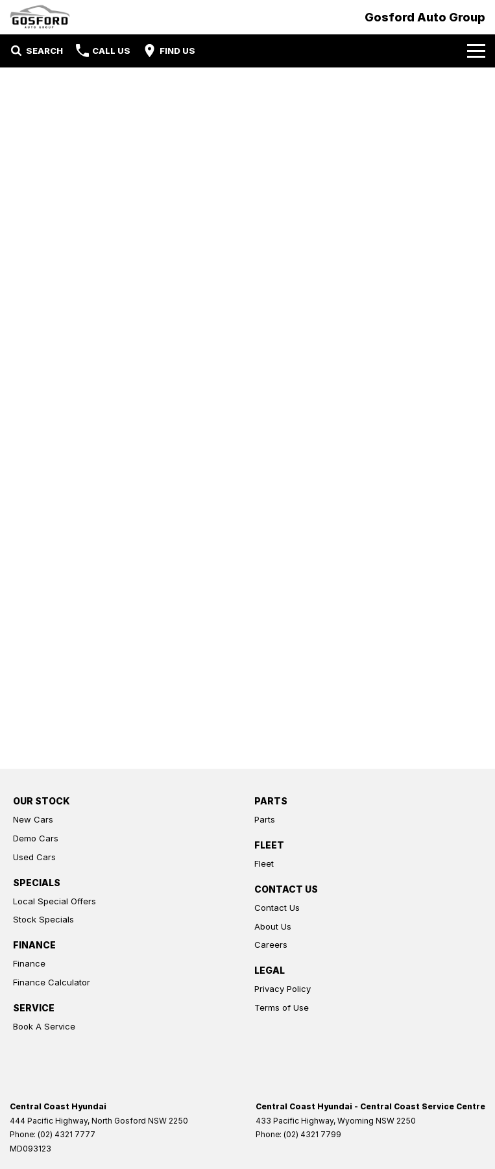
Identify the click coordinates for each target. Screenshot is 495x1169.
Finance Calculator (51, 982)
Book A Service (44, 1026)
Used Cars (34, 857)
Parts (264, 819)
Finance (29, 963)
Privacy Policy (282, 988)
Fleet (264, 863)
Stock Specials (43, 919)
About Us (272, 926)
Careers (270, 944)
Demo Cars (35, 838)
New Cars (33, 819)
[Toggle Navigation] (476, 50)
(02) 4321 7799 (312, 1134)
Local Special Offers (54, 901)
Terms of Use (281, 1007)
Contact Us (277, 907)
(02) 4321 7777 (66, 1134)
